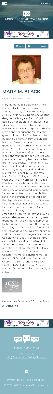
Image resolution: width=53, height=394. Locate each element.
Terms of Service (35, 380)
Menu (46, 3)
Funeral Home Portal (26, 347)
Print (19, 46)
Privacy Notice (15, 380)
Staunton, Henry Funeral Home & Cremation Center (25, 301)
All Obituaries (10, 306)
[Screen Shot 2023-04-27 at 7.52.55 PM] (26, 34)
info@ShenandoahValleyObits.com (26, 357)
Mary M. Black (21, 91)
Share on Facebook (37, 46)
